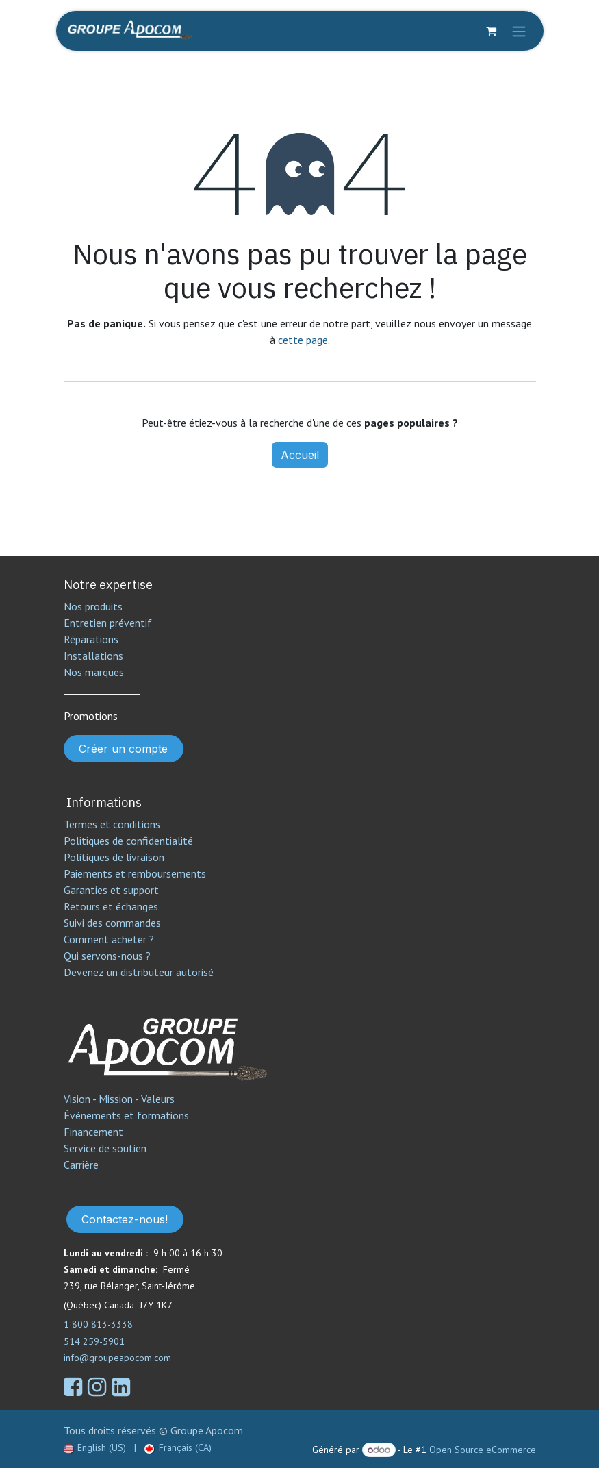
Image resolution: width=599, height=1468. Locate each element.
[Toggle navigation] (519, 30)
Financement (93, 1132)
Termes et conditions (112, 824)
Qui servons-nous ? (107, 955)
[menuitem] (95, 1448)
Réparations (91, 639)
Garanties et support (111, 890)
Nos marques (94, 672)
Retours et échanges (111, 906)
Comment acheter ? (109, 939)
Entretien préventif (108, 623)
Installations (93, 655)
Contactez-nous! (124, 1219)
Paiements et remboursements (135, 873)
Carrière (81, 1164)
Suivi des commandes (112, 923)
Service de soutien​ (105, 1148)
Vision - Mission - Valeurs (119, 1099)
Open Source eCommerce (482, 1449)
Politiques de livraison (114, 857)
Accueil (300, 455)
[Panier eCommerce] (491, 31)
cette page (303, 340)
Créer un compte (123, 749)
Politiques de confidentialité (128, 840)
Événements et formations (126, 1115)
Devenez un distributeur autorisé (140, 972)
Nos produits (93, 606)
